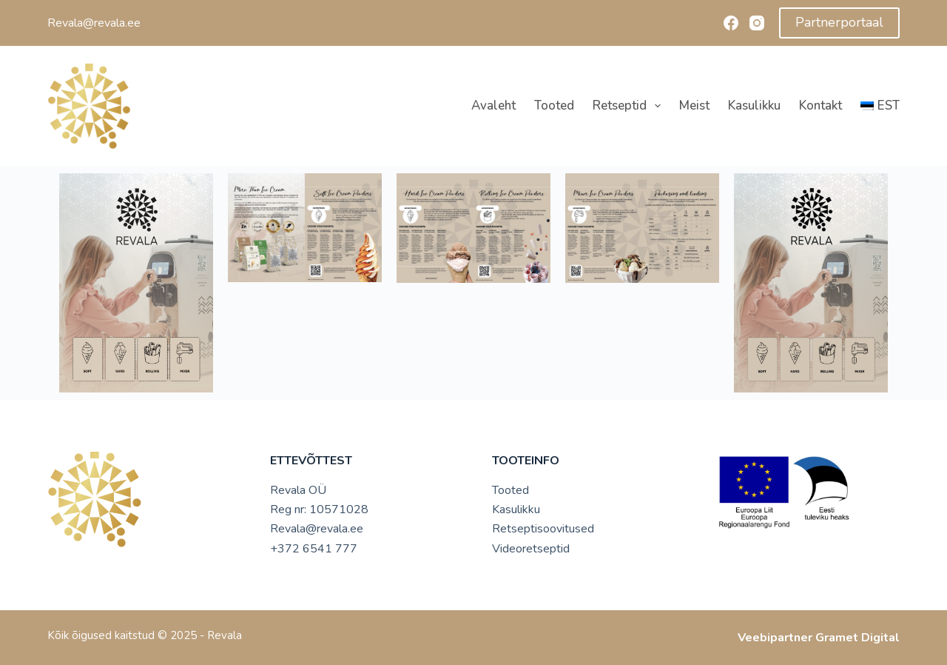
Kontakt (820, 105)
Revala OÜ (298, 490)
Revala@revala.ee (316, 529)
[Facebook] (731, 23)
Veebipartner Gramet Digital (819, 637)
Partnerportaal (839, 22)
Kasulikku (754, 105)
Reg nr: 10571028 (319, 509)
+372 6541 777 (313, 549)
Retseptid (630, 106)
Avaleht (493, 105)
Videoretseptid (531, 549)
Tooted (554, 105)
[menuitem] (875, 106)
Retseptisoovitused (543, 529)
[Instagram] (756, 23)
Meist (694, 105)
